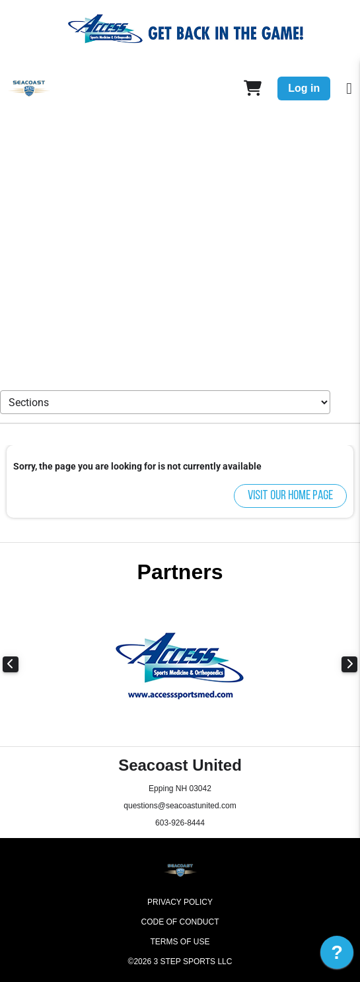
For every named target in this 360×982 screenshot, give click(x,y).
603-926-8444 (180, 822)
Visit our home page (290, 496)
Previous (10, 664)
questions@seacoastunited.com (180, 805)
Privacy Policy (180, 902)
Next (349, 664)
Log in (304, 88)
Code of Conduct (180, 922)
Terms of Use (179, 941)
